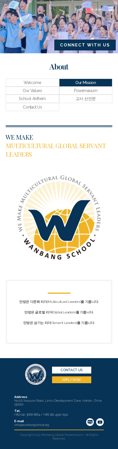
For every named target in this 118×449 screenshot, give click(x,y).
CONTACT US (71, 370)
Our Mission (85, 82)
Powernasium (85, 90)
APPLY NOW (71, 380)
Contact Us (32, 107)
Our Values (32, 90)
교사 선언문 (86, 98)
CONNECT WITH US (85, 45)
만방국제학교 (21, 9)
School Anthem (32, 98)
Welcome (32, 82)
